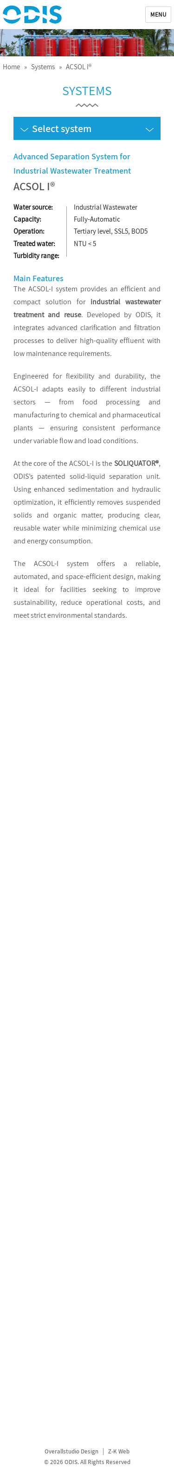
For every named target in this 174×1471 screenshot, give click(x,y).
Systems (43, 66)
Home (11, 66)
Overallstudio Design (71, 1451)
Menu (158, 14)
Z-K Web (118, 1451)
